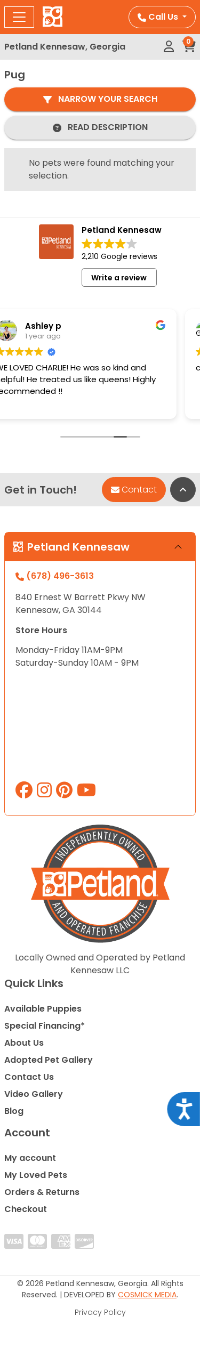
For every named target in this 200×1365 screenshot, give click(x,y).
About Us (24, 1043)
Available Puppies (43, 1009)
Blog (13, 1111)
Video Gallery (33, 1094)
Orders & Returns (41, 1192)
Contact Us (29, 1077)
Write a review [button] (119, 277)
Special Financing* (44, 1026)
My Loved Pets (35, 1175)
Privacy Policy (100, 1312)
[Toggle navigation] (19, 17)
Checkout (25, 1209)
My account (30, 1158)
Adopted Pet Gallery (48, 1060)
